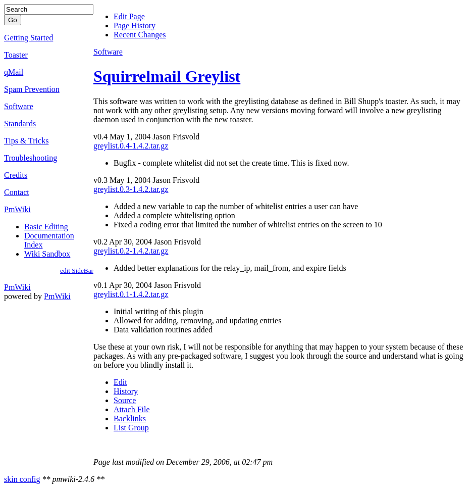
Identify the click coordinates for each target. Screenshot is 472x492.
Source (125, 400)
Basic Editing (46, 226)
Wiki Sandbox (47, 254)
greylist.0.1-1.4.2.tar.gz (130, 294)
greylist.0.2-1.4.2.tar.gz (130, 251)
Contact (16, 192)
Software (18, 106)
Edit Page (129, 16)
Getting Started (28, 37)
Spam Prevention (32, 89)
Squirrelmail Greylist (166, 76)
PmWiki (17, 209)
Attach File (132, 409)
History (126, 391)
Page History (134, 25)
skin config (22, 479)
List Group (131, 427)
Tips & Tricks (26, 140)
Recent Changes (140, 34)
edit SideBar (76, 270)
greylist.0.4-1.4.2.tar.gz (130, 145)
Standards (20, 123)
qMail (13, 72)
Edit (120, 382)
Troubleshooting (30, 158)
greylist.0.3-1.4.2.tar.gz (130, 189)
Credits (15, 175)
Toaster (16, 55)
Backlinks (130, 418)
